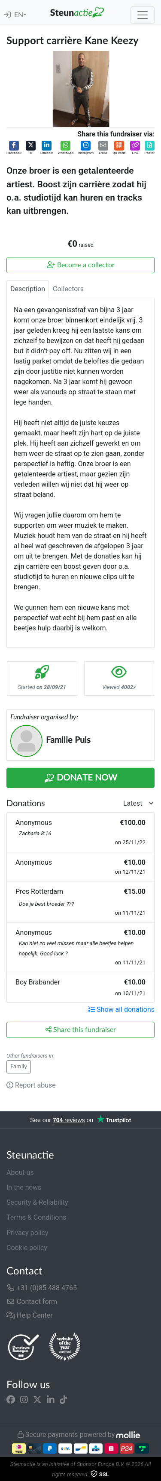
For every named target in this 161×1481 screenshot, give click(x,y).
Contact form (31, 1302)
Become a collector (81, 265)
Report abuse (31, 1085)
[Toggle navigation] (143, 15)
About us (20, 1172)
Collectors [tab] (68, 289)
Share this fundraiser (81, 1029)
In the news (23, 1187)
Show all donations (121, 1009)
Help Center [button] (29, 1315)
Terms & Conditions (36, 1217)
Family (18, 1067)
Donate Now (80, 778)
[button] (13, 148)
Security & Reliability (37, 1202)
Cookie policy (26, 1248)
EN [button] (18, 15)
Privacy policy (27, 1233)
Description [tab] (27, 289)
